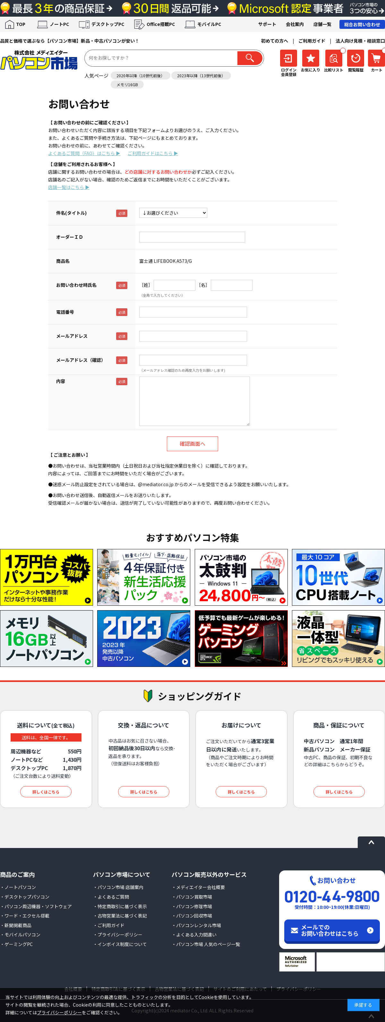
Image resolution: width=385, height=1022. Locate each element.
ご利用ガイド (311, 40)
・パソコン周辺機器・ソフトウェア (36, 906)
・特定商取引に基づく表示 (120, 906)
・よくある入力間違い (194, 934)
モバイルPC (209, 24)
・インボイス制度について (120, 944)
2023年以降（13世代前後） (201, 75)
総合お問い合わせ (362, 24)
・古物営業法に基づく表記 (120, 915)
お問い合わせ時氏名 (76, 285)
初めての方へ (274, 40)
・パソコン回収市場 (192, 915)
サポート (267, 24)
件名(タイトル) (71, 213)
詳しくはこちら (45, 791)
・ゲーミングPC (16, 944)
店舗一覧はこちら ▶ (69, 187)
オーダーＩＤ (69, 237)
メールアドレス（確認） (81, 360)
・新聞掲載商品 (15, 925)
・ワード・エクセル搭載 (24, 915)
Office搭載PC (161, 24)
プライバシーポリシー (59, 1012)
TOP (20, 24)
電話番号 (65, 312)
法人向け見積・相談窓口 (360, 40)
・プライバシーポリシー (117, 934)
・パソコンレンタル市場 (196, 925)
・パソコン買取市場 (192, 896)
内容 (60, 381)
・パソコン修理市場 (192, 906)
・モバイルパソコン (20, 934)
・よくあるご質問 (111, 896)
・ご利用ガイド (108, 925)
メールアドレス (72, 336)
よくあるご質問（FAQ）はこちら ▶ (84, 153)
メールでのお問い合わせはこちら (330, 930)
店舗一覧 (322, 24)
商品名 (63, 261)
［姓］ (146, 285)
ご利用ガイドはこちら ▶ (153, 153)
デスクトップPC (107, 24)
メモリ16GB (127, 84)
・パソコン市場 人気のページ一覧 (206, 944)
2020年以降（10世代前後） (140, 75)
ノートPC (59, 24)
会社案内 (295, 24)
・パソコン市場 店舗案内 (118, 887)
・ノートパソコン (18, 887)
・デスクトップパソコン (24, 896)
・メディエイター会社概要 (198, 887)
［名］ (203, 285)
